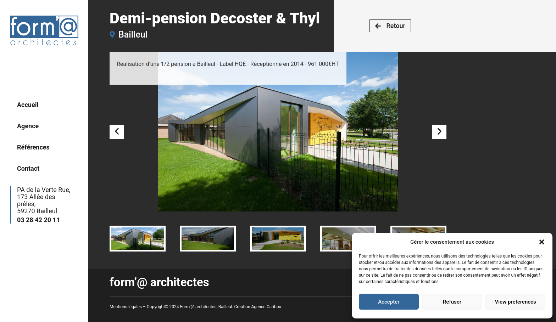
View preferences (515, 302)
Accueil (27, 104)
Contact (28, 168)
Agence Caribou (266, 306)
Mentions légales (126, 306)
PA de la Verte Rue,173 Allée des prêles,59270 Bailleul (45, 205)
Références (33, 147)
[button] (541, 241)
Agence (28, 126)
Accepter (388, 302)
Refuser (452, 302)
